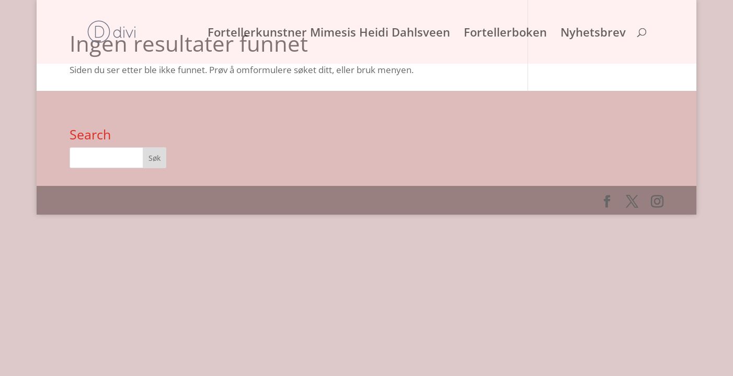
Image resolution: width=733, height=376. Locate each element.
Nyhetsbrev (593, 34)
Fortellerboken (505, 34)
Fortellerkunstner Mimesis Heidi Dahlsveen (329, 34)
